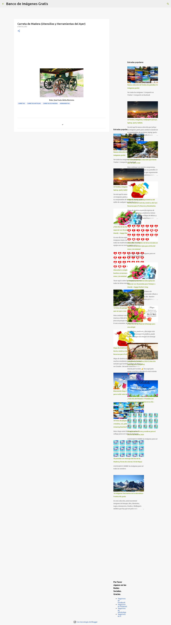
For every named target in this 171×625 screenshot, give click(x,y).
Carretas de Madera (50, 103)
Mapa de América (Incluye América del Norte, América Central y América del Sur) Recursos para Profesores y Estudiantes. (142, 203)
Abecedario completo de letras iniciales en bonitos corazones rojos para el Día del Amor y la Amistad (142, 246)
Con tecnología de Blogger (85, 622)
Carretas (21, 103)
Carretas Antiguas (34, 103)
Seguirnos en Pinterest (122, 605)
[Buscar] (51, 3)
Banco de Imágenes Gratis (27, 4)
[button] (18, 31)
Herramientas (65, 103)
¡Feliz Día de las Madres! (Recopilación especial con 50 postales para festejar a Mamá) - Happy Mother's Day (141, 284)
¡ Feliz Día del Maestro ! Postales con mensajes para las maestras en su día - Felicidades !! (140, 402)
